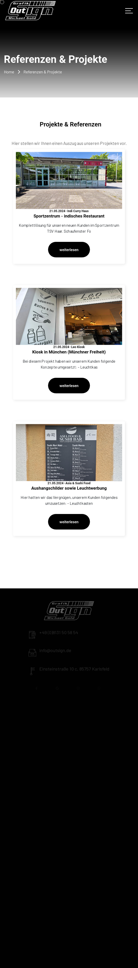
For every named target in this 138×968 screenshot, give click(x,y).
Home (9, 71)
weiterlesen (69, 250)
